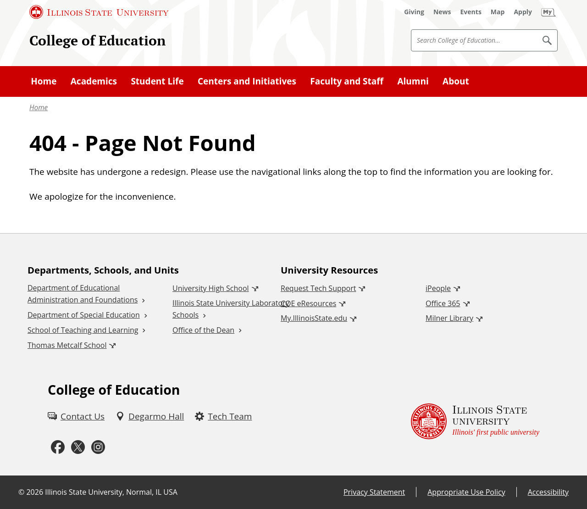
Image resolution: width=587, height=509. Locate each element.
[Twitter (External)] (78, 447)
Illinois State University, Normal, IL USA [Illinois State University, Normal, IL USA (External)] (111, 492)
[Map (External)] (498, 12)
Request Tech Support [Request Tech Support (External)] (318, 288)
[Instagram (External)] (98, 447)
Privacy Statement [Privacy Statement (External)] (374, 492)
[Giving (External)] (414, 12)
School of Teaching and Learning (83, 330)
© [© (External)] (21, 492)
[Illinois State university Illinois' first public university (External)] (475, 421)
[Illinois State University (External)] (99, 12)
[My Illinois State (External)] (548, 12)
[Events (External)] (471, 12)
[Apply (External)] (523, 12)
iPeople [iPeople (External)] (438, 288)
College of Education (97, 40)
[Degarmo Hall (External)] (150, 416)
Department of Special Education (84, 315)
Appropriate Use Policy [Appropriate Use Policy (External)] (466, 492)
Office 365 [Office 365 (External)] (443, 303)
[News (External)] (442, 12)
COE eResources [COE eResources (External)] (308, 303)
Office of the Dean (203, 330)
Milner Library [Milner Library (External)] (449, 318)
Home (38, 107)
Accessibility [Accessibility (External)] (548, 492)
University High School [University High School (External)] (210, 288)
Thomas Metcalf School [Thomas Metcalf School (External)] (67, 345)
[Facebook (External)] (58, 447)
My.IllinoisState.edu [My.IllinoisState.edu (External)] (314, 318)
